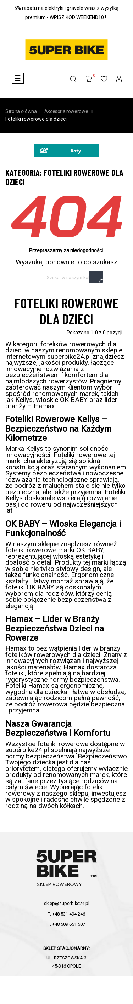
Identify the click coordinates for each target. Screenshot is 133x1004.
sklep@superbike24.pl (66, 903)
